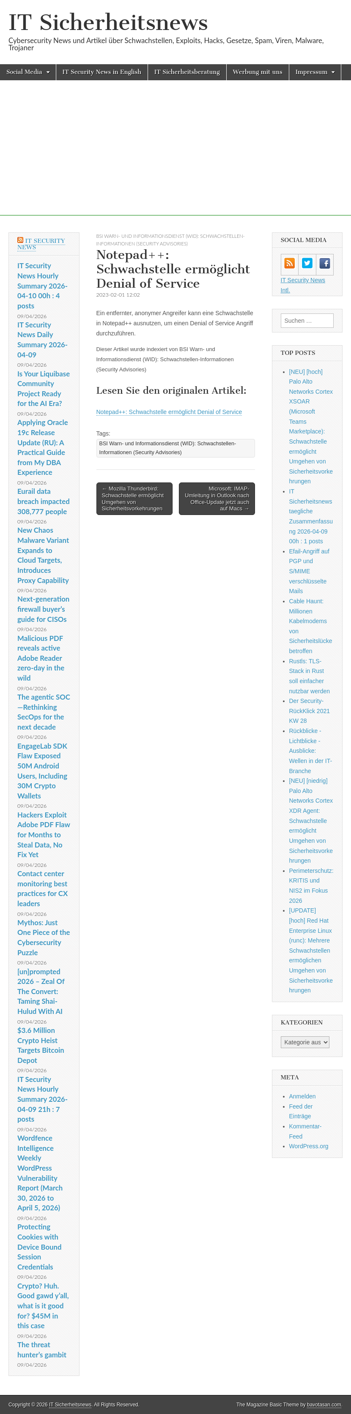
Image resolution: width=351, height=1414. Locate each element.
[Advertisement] (175, 156)
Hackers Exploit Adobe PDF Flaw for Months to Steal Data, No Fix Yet (43, 834)
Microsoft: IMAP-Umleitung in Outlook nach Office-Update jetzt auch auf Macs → (217, 498)
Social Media (24, 72)
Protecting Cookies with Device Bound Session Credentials (39, 1246)
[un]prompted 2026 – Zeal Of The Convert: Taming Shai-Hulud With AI (41, 991)
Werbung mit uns (257, 72)
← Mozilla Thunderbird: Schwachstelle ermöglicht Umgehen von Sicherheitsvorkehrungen (133, 498)
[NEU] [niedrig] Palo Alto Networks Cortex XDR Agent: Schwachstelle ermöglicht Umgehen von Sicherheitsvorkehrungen (311, 820)
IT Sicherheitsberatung (187, 72)
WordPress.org (309, 1146)
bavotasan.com (324, 1405)
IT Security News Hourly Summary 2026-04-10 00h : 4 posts (42, 285)
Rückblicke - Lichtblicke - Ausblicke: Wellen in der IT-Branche (310, 750)
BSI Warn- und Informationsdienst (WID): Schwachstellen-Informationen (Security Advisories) (167, 448)
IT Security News (41, 244)
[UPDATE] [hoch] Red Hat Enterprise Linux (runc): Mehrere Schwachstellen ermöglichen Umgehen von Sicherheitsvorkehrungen (311, 950)
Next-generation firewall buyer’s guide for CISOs (43, 608)
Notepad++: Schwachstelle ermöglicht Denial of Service (169, 412)
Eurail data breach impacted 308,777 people (43, 501)
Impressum (312, 72)
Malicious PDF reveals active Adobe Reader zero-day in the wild (40, 658)
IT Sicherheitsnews (108, 22)
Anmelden (302, 1096)
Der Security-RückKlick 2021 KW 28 (309, 710)
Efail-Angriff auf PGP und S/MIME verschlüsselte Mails (309, 571)
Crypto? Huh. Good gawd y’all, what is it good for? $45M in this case (43, 1305)
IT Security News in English (102, 72)
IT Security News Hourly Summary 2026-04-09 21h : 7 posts (42, 1099)
